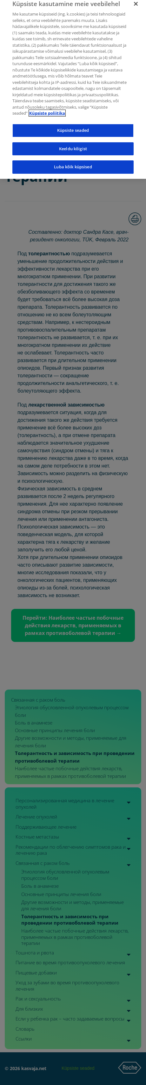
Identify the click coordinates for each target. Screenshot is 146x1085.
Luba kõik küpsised (73, 163)
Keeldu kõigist (73, 145)
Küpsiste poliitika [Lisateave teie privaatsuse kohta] (47, 110)
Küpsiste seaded (73, 127)
